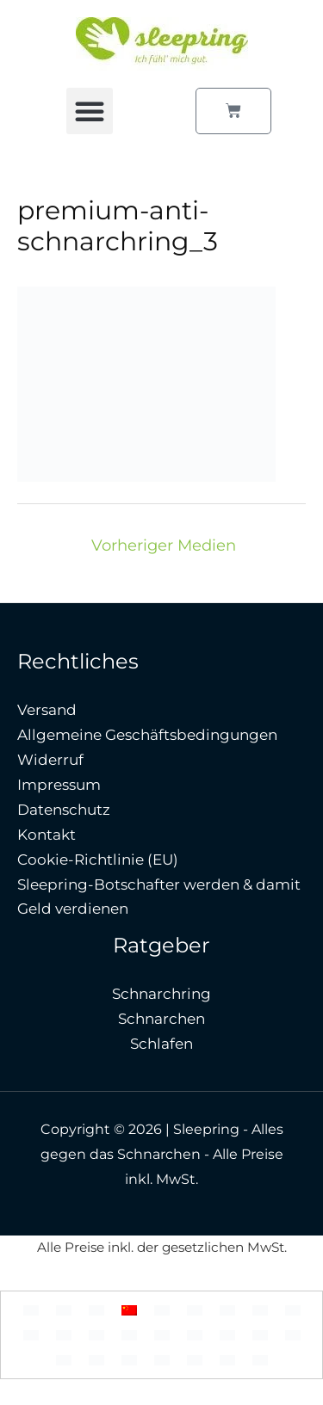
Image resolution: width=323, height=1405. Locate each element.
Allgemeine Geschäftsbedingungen (147, 734)
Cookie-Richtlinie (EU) (97, 859)
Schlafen (161, 1043)
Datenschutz (63, 809)
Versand (47, 709)
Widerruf (50, 759)
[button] (89, 111)
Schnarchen (161, 1018)
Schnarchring (161, 993)
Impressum (59, 784)
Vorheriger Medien (163, 545)
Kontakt (46, 834)
